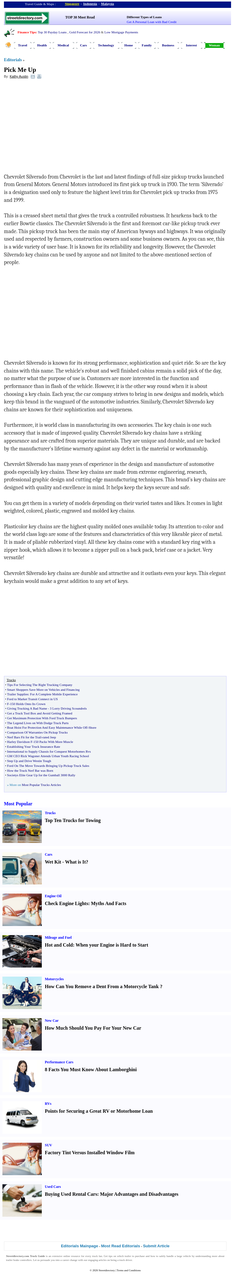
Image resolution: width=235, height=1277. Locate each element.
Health (42, 45)
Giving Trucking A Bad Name (27, 708)
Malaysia (107, 3)
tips (111, 1256)
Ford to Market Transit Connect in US (32, 699)
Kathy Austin (19, 76)
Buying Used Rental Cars (71, 1194)
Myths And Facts (108, 903)
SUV (48, 1145)
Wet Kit (53, 861)
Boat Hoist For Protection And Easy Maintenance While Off (47, 727)
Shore (92, 727)
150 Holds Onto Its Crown (27, 704)
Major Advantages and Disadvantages (139, 1194)
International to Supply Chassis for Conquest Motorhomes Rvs (49, 751)
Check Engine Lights (66, 903)
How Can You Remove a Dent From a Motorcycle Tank (102, 986)
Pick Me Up (20, 69)
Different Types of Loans (144, 17)
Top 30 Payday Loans (52, 32)
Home (128, 45)
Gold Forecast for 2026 (84, 32)
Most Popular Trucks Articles (41, 785)
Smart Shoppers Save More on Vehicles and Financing (43, 689)
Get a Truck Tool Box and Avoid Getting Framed (39, 713)
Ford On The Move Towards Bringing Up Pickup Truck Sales (48, 765)
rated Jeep (49, 737)
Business (168, 45)
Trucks (50, 813)
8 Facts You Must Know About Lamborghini (91, 1069)
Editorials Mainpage (79, 1246)
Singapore (72, 3)
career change (70, 1260)
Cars (83, 45)
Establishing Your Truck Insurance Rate (33, 746)
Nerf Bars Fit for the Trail (24, 737)
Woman (214, 45)
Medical (63, 45)
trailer (128, 1256)
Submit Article (156, 1246)
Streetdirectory (107, 1270)
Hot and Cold (59, 945)
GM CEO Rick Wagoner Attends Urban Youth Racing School (48, 756)
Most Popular (18, 803)
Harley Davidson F (19, 742)
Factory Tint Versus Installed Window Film (89, 1152)
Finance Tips (27, 32)
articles (103, 1260)
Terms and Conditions (129, 1270)
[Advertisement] (53, 127)
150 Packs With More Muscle (53, 742)
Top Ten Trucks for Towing (73, 820)
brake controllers (22, 1260)
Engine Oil (53, 896)
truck (95, 1256)
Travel (22, 45)
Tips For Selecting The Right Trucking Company (39, 685)
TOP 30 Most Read (80, 17)
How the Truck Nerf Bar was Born (30, 770)
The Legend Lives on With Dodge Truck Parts (37, 723)
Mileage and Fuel (58, 937)
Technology (106, 45)
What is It (75, 861)
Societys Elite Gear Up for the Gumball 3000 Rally (41, 775)
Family (147, 45)
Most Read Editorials (120, 1246)
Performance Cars (59, 1062)
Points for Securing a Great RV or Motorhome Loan (99, 1111)
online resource (71, 1256)
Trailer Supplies (17, 694)
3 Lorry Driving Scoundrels (68, 708)
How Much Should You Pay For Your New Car (93, 1028)
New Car (52, 1020)
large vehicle (184, 1256)
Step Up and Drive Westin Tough (29, 761)
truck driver (125, 1260)
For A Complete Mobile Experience (54, 694)
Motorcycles (54, 979)
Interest (191, 45)
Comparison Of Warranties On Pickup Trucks (37, 732)
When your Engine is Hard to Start (112, 945)
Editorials (13, 60)
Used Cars (53, 1187)
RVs (48, 1103)
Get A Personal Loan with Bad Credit (152, 22)
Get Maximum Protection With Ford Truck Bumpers (42, 718)
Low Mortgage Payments (121, 32)
